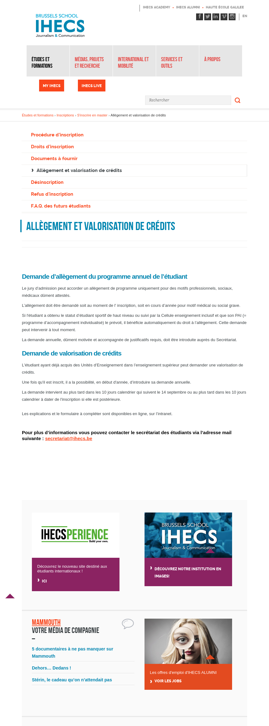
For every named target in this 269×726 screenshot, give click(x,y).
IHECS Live (92, 86)
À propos (212, 59)
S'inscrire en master (92, 115)
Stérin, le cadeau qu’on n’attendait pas (72, 679)
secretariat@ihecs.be (68, 438)
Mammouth (46, 622)
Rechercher (237, 100)
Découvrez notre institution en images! (188, 572)
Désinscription (47, 182)
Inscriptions (65, 115)
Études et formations (42, 62)
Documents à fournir (54, 158)
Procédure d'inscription (57, 135)
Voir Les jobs (168, 681)
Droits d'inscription (52, 147)
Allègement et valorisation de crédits (79, 170)
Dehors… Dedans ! (51, 667)
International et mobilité (133, 62)
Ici (44, 581)
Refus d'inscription (52, 194)
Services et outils (171, 62)
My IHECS (51, 86)
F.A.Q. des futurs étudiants (61, 206)
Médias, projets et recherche (89, 62)
